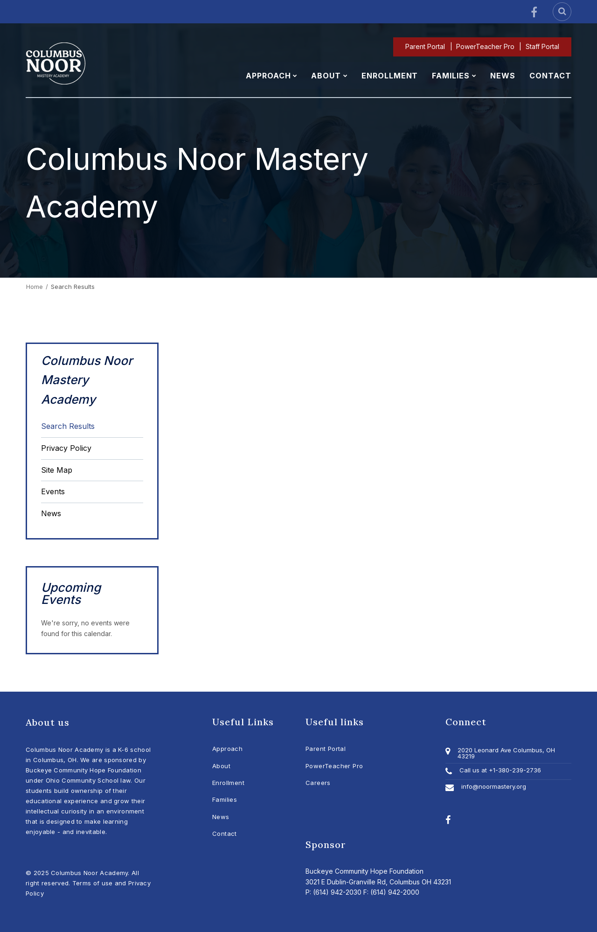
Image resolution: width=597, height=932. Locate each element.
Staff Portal (542, 46)
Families (224, 799)
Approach (227, 748)
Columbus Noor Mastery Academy (86, 379)
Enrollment (228, 782)
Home (34, 286)
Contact (224, 833)
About (221, 766)
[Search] (562, 11)
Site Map (56, 470)
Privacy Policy (66, 448)
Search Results (68, 426)
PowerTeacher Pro (486, 46)
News (51, 513)
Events (53, 491)
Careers (318, 782)
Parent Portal (426, 46)
